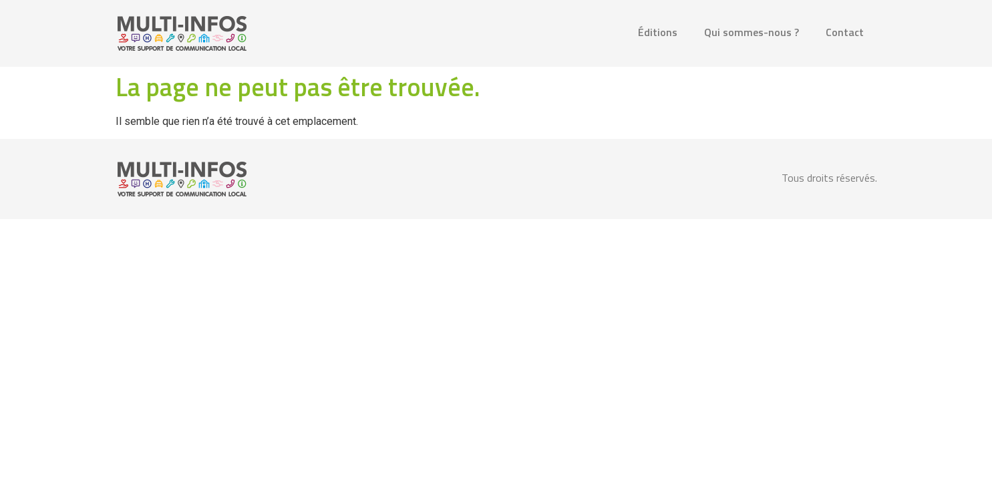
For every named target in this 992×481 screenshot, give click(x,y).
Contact (845, 32)
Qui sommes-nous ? (751, 32)
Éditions (657, 32)
